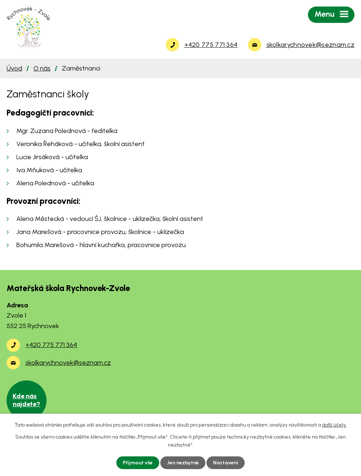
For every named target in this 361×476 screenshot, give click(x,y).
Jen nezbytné (183, 463)
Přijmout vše (138, 463)
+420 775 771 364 (51, 345)
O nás (42, 68)
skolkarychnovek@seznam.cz (68, 363)
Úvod (14, 68)
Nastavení (225, 463)
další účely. (334, 425)
